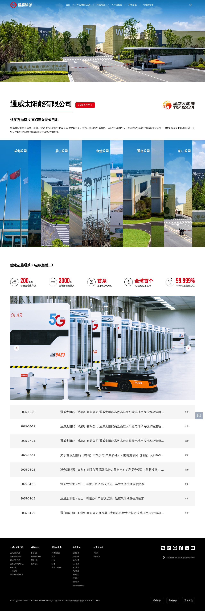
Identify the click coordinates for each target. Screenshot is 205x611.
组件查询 (76, 582)
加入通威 (76, 567)
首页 (68, 5)
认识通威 (76, 564)
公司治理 (76, 556)
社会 (53, 560)
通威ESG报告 (57, 567)
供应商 (96, 553)
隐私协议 (80, 600)
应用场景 (13, 567)
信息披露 (76, 560)
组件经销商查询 (78, 585)
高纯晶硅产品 (15, 553)
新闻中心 (34, 560)
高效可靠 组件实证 (17, 564)
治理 (53, 564)
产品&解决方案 (83, 5)
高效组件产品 (15, 560)
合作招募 (97, 556)
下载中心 (76, 574)
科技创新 (34, 553)
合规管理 (76, 571)
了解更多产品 (85, 105)
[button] (16, 348)
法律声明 (72, 600)
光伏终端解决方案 (16, 574)
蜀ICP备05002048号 (58, 600)
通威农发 (172, 600)
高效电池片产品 (15, 556)
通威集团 (156, 600)
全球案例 (13, 571)
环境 (53, 556)
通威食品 (188, 600)
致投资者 (76, 553)
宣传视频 (34, 564)
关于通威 (132, 5)
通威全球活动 (36, 556)
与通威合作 (148, 5)
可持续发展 (116, 5)
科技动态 (101, 5)
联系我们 (76, 578)
